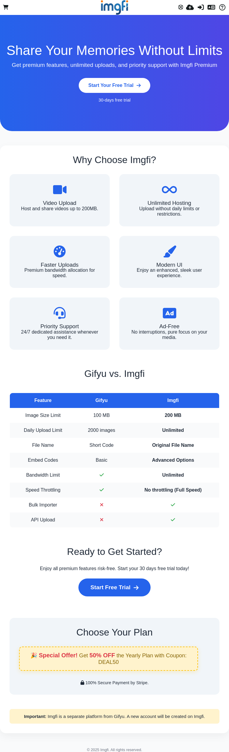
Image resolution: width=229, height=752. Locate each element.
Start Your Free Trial (114, 85)
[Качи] (190, 7)
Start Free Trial (114, 587)
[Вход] (201, 7)
